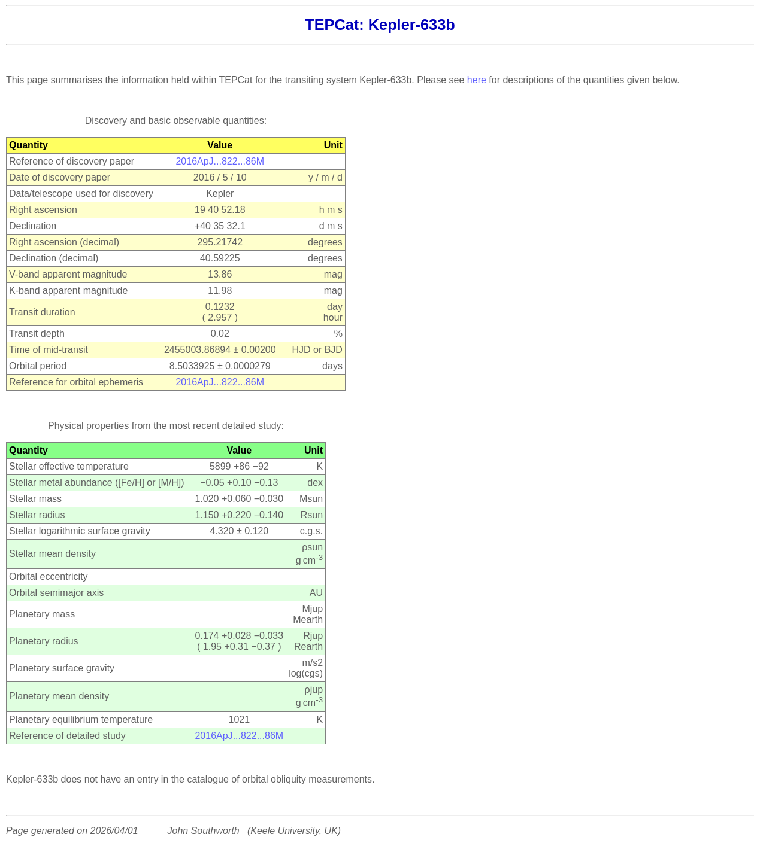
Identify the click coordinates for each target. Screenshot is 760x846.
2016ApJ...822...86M (219, 161)
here (476, 80)
